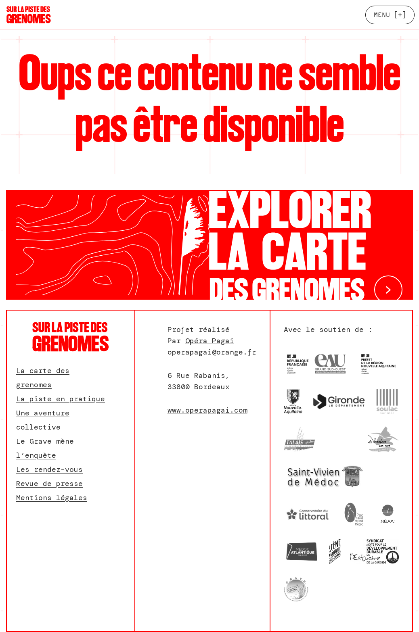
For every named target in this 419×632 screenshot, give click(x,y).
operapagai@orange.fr (212, 352)
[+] (390, 15)
